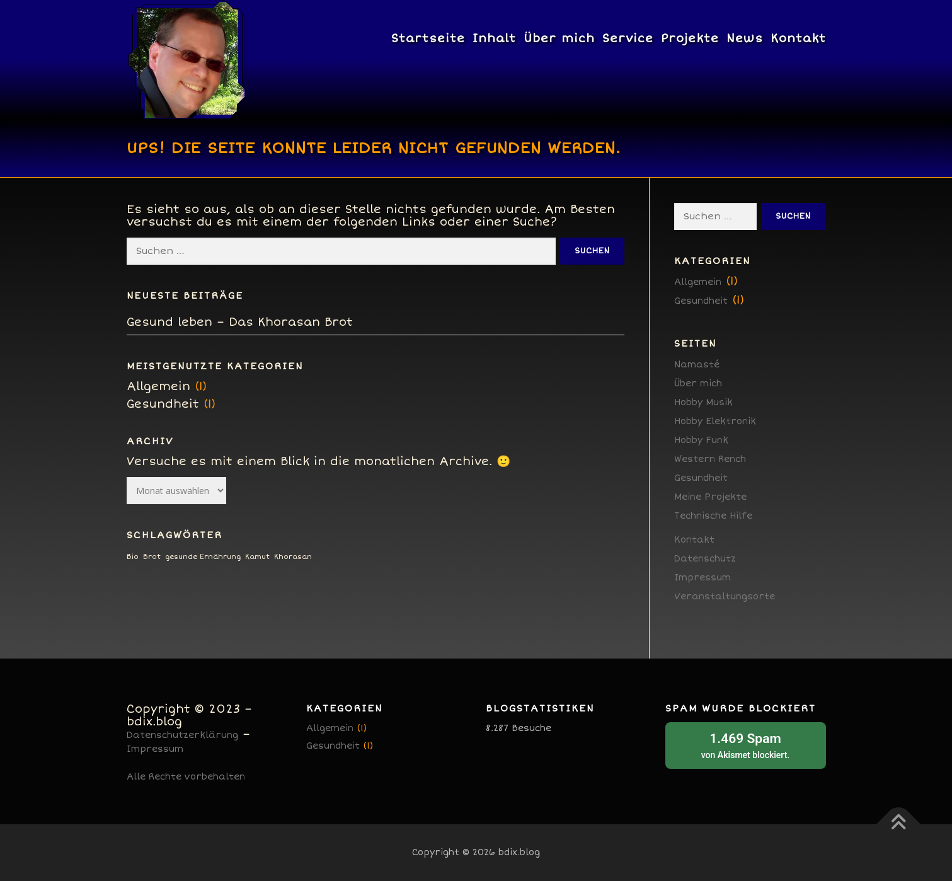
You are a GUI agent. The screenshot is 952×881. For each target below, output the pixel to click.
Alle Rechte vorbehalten (186, 776)
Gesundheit (163, 404)
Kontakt (798, 38)
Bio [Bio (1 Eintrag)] (133, 557)
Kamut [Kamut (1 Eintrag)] (257, 557)
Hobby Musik (703, 402)
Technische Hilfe (713, 515)
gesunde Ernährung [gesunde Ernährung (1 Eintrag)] (203, 557)
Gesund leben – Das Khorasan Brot (240, 322)
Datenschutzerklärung (182, 735)
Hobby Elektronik (715, 421)
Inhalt (494, 38)
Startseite (428, 38)
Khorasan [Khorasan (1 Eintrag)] (293, 557)
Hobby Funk (701, 440)
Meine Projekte (710, 497)
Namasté (697, 364)
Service (627, 38)
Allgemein (158, 386)
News (744, 38)
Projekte (690, 38)
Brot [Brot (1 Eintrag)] (152, 557)
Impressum (702, 577)
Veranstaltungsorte (724, 596)
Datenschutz (705, 558)
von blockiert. (745, 744)
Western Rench (710, 459)
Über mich (559, 38)
